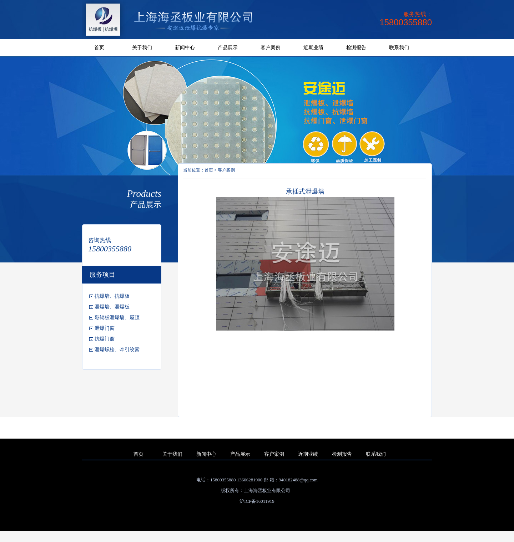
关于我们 (142, 47)
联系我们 (399, 47)
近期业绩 (313, 47)
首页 (99, 47)
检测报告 (356, 47)
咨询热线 (99, 240)
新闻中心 (185, 47)
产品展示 (228, 47)
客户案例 (271, 47)
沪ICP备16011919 (257, 501)
